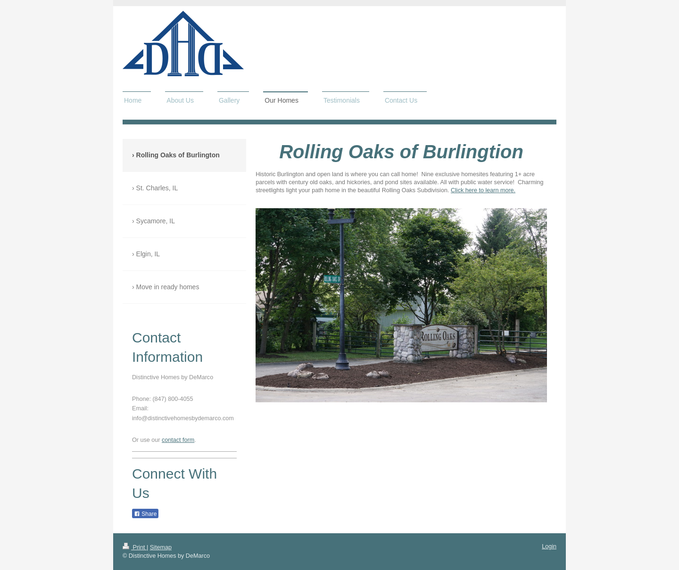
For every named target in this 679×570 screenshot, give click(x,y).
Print (135, 547)
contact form (178, 440)
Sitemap (161, 547)
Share (145, 514)
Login (549, 546)
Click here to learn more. (483, 190)
